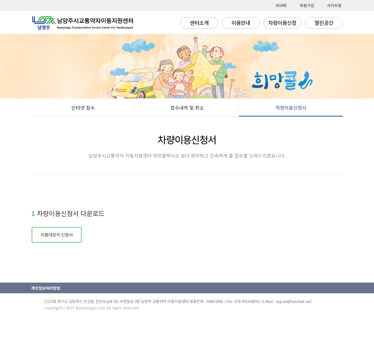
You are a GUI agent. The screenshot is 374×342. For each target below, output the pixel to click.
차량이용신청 (282, 22)
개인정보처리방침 (45, 288)
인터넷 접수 (83, 107)
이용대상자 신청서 (57, 235)
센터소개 (199, 22)
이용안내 (240, 22)
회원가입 (307, 5)
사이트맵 (334, 5)
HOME (281, 5)
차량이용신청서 (291, 107)
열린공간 (324, 22)
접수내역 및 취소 (187, 107)
